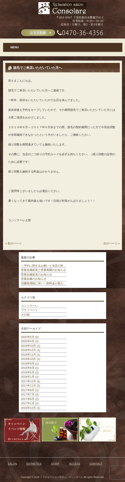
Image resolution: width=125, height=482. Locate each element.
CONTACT (96, 463)
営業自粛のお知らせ (33, 278)
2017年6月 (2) (30, 399)
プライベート (29, 310)
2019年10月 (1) (30, 345)
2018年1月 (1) (30, 376)
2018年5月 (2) (30, 372)
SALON (12, 463)
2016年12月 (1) (30, 407)
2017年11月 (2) (30, 385)
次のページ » (111, 243)
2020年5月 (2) (30, 337)
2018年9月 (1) (30, 363)
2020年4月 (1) (30, 341)
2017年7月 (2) (30, 394)
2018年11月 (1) (30, 354)
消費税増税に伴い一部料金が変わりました (48, 283)
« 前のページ (13, 243)
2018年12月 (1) (30, 350)
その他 (25, 314)
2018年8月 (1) (30, 367)
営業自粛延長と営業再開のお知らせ (43, 270)
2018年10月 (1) (30, 359)
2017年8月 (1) (30, 390)
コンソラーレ (29, 305)
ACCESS (74, 463)
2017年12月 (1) (30, 381)
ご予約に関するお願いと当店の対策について (49, 265)
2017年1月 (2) (30, 403)
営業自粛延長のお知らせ (36, 274)
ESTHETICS (33, 463)
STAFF (55, 463)
